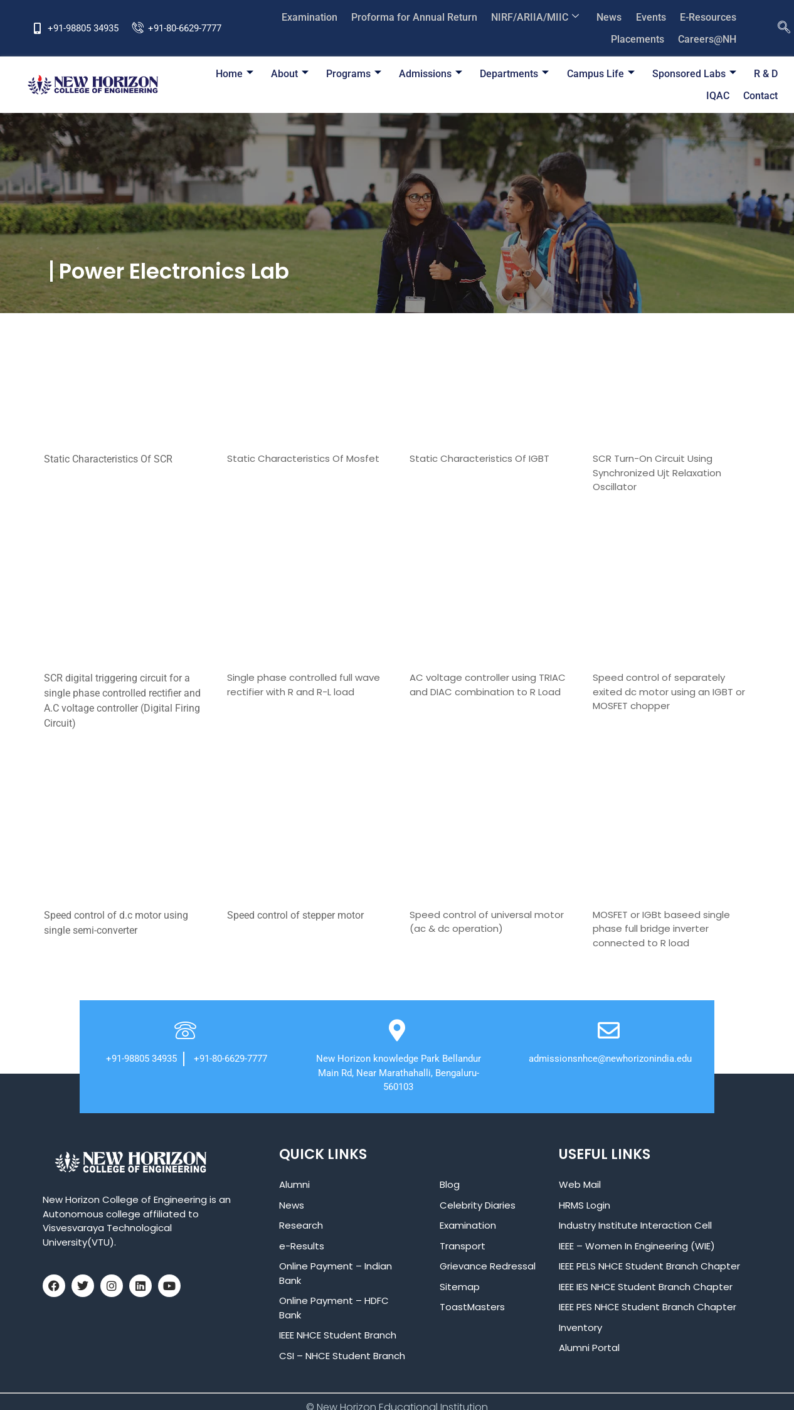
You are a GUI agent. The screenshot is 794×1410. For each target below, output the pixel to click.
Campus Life (568, 74)
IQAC (766, 74)
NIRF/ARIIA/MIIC (540, 17)
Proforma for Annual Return (420, 17)
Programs (325, 74)
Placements (639, 39)
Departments (483, 74)
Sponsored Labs (660, 74)
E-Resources (708, 17)
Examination (317, 17)
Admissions (401, 74)
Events (653, 17)
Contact (761, 96)
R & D (731, 74)
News (612, 17)
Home (209, 74)
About (263, 74)
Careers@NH (708, 39)
